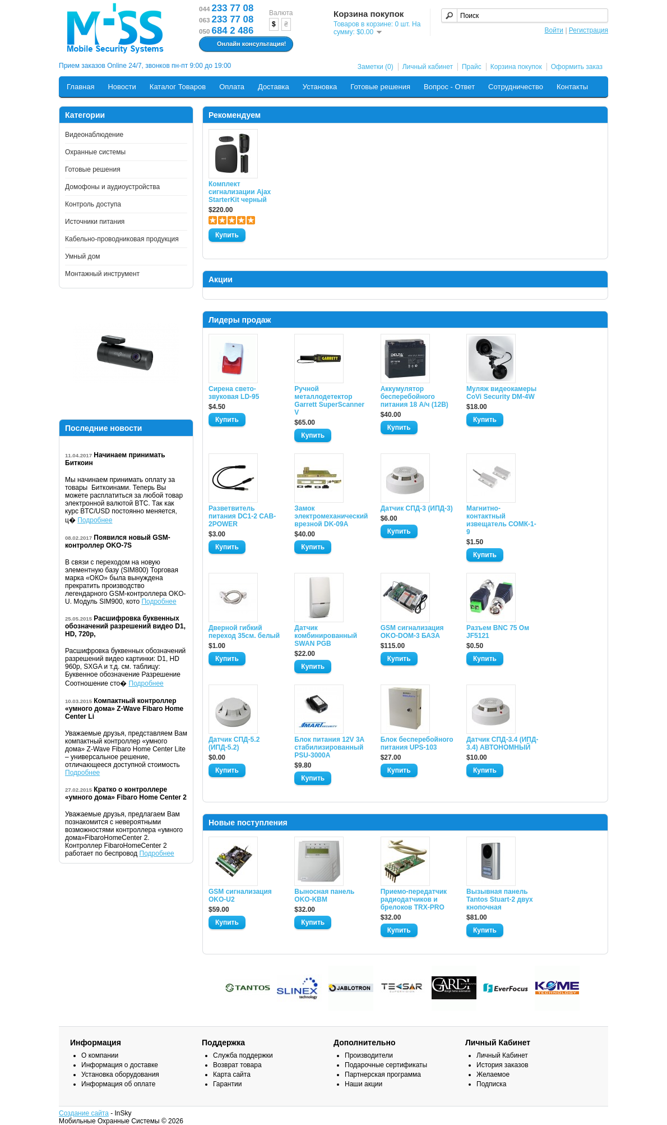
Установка (320, 86)
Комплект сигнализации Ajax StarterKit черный (240, 192)
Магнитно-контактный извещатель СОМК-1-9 (501, 520)
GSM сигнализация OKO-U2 (240, 895)
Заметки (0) (375, 67)
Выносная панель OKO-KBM (324, 895)
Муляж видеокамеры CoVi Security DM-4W (501, 393)
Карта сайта (232, 1074)
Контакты (572, 86)
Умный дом (82, 256)
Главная (80, 86)
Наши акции (363, 1084)
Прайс (471, 67)
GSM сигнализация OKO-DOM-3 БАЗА (412, 632)
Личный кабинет (427, 67)
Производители (369, 1055)
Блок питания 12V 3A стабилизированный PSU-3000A (329, 747)
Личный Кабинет (502, 1055)
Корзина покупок (516, 67)
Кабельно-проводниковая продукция (122, 239)
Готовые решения (380, 86)
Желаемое (492, 1074)
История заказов (502, 1065)
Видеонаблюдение (94, 135)
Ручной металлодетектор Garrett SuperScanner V (329, 400)
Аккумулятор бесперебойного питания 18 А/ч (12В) (414, 396)
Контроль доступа (93, 204)
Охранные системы (95, 152)
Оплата (231, 86)
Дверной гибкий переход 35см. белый (244, 632)
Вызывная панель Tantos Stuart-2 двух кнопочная (499, 899)
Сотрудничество (515, 86)
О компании (99, 1055)
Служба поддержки (243, 1055)
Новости (122, 86)
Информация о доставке (119, 1065)
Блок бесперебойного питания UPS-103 (417, 743)
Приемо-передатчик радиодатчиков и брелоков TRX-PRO (414, 899)
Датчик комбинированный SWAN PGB (325, 636)
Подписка (491, 1084)
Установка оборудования (120, 1074)
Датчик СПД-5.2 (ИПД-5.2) (234, 743)
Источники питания (94, 222)
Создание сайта (84, 1113)
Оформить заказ (577, 67)
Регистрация (588, 30)
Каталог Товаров (178, 86)
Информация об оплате (118, 1084)
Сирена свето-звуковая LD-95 (234, 393)
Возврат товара (237, 1065)
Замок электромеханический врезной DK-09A (330, 516)
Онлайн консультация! (244, 44)
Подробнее (94, 520)
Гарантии (227, 1084)
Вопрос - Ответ (449, 86)
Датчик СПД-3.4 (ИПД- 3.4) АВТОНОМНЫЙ (502, 743)
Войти (553, 30)
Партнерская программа (383, 1074)
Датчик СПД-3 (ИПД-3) (417, 508)
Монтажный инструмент (102, 274)
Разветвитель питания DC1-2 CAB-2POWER (242, 516)
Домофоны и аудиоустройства (112, 187)
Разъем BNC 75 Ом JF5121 (497, 632)
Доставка (273, 86)
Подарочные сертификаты (386, 1065)
